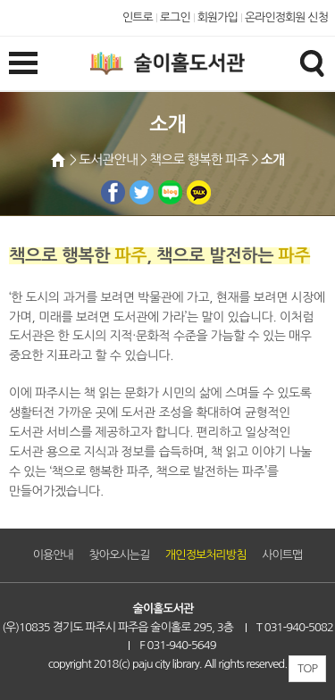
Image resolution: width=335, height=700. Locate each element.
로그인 (175, 17)
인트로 (137, 17)
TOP (307, 668)
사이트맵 (282, 555)
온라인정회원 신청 (286, 17)
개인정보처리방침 (205, 555)
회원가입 (217, 17)
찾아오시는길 (119, 555)
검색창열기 (311, 62)
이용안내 (53, 555)
